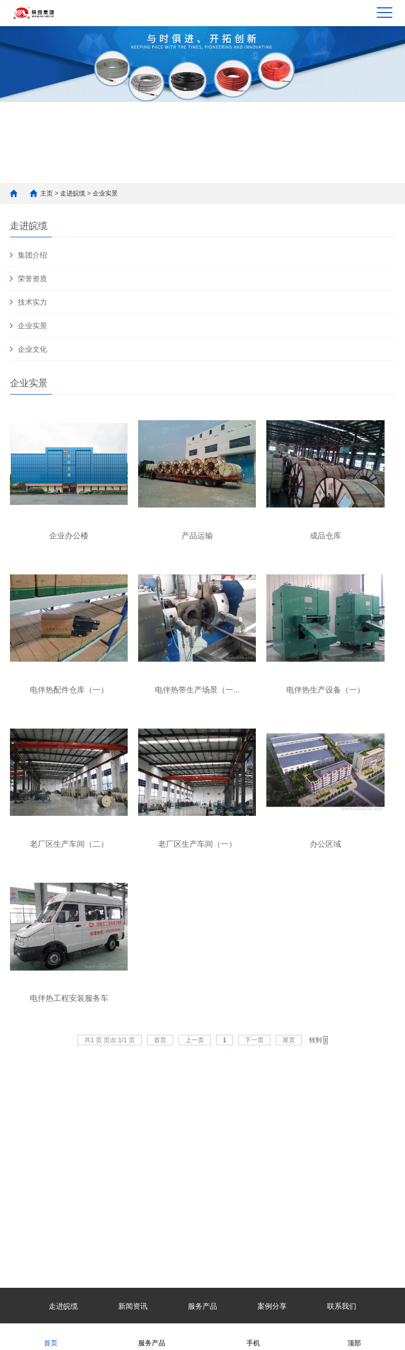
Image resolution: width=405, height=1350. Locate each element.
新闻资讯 (133, 1306)
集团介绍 (32, 255)
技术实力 (32, 302)
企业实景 (105, 193)
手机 (253, 1336)
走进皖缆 (72, 193)
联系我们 (341, 1306)
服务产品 (202, 1306)
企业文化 (32, 349)
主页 (46, 193)
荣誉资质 (32, 278)
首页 (51, 1336)
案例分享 (272, 1306)
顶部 (354, 1336)
